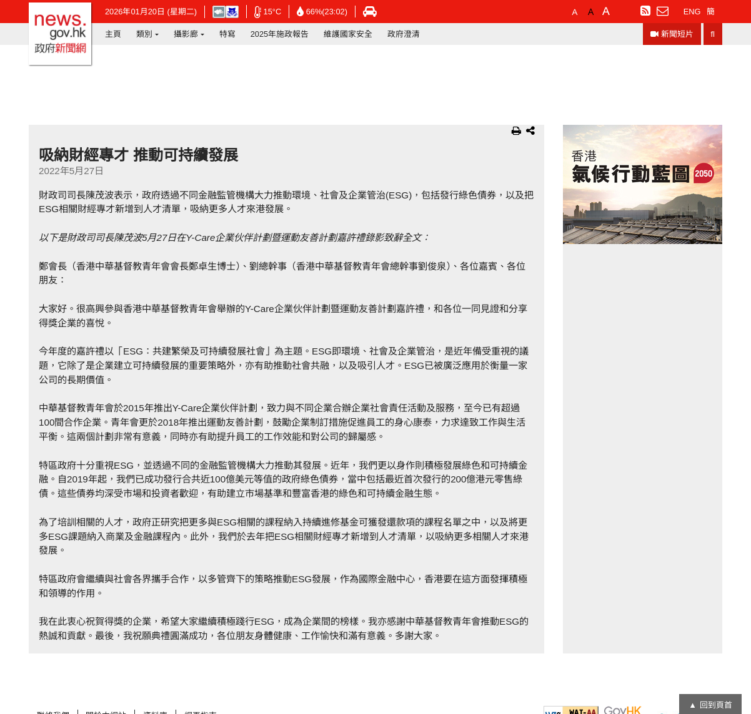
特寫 (227, 34)
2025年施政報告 (280, 34)
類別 (144, 34)
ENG (692, 11)
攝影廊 (186, 34)
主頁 (113, 34)
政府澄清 (403, 34)
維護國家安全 (348, 34)
